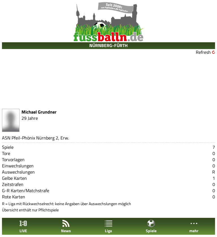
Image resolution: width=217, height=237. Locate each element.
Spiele (151, 226)
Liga (108, 226)
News (66, 226)
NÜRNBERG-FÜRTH (108, 45)
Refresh (203, 52)
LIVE (23, 226)
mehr (193, 226)
